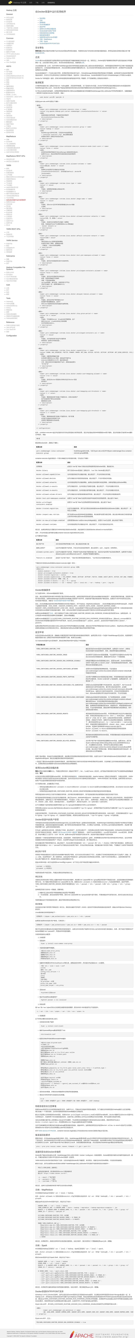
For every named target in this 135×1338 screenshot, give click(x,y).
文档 (43, 2)
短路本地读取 (10, 101)
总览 (7, 288)
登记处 (8, 206)
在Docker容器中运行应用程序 (16, 200)
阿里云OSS (10, 272)
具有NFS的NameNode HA (15, 78)
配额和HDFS (10, 92)
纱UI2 (8, 225)
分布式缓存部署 (11, 150)
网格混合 (9, 310)
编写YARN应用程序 (12, 193)
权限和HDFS (10, 90)
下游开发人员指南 (12, 28)
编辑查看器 (10, 86)
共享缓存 (9, 217)
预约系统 (9, 208)
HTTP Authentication (13, 54)
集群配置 (42, 22)
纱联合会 (9, 214)
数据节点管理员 (11, 128)
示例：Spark (44, 41)
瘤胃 (7, 312)
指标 (7, 331)
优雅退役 (9, 210)
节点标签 (9, 183)
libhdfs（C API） (11, 95)
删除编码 (9, 122)
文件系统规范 (10, 34)
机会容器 (9, 212)
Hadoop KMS (10, 58)
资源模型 (9, 181)
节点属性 (9, 185)
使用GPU (9, 219)
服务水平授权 (10, 52)
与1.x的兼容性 (11, 144)
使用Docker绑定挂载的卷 (48, 29)
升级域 (8, 126)
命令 (51, 611)
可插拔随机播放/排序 (13, 148)
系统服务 (9, 252)
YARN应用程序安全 (12, 196)
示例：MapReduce (46, 39)
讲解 (7, 139)
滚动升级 (9, 107)
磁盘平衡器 (10, 124)
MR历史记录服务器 (12, 161)
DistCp (8, 308)
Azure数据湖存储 (12, 279)
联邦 (7, 80)
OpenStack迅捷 (11, 281)
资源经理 (9, 234)
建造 (7, 294)
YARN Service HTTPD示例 (47, 1126)
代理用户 (9, 45)
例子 (7, 263)
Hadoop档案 (10, 303)
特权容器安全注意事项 (47, 33)
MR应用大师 (10, 159)
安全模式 (9, 50)
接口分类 (9, 32)
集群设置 (9, 19)
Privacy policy (10, 1333)
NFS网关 (9, 105)
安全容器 (9, 204)
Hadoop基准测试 (11, 318)
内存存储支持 (10, 118)
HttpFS (8, 99)
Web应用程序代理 (12, 187)
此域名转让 (51, 2)
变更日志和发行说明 (13, 325)
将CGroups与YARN (64, 829)
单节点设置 (10, 17)
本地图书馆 (10, 43)
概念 (7, 246)
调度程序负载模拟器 (13, 316)
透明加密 (9, 111)
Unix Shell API (11, 329)
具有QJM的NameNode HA (15, 76)
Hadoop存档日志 (11, 306)
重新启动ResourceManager (15, 177)
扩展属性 (9, 109)
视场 (7, 82)
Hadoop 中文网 (19, 3)
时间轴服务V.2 (11, 191)
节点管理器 (10, 198)
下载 (36, 2)
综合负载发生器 (11, 120)
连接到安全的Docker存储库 (48, 37)
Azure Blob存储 (11, 277)
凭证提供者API (11, 56)
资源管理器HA (11, 179)
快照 (7, 84)
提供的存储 (10, 132)
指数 (7, 259)
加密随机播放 (10, 146)
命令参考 (9, 22)
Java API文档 (10, 327)
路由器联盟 (10, 130)
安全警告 (42, 18)
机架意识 (9, 47)
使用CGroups (10, 202)
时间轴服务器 (10, 189)
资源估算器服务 (11, 314)
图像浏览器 (10, 88)
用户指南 (9, 71)
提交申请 (42, 27)
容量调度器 (10, 173)
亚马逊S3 (9, 274)
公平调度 (9, 175)
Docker (37, 60)
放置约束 (9, 223)
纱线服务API (10, 248)
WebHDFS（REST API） (14, 97)
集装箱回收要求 (45, 35)
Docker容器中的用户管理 (48, 31)
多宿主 (8, 113)
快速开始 (9, 243)
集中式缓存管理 (11, 103)
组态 (7, 292)
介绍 (7, 232)
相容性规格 (10, 26)
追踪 (7, 60)
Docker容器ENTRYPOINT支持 (50, 43)
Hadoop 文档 (11, 10)
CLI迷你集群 (10, 41)
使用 (75, 829)
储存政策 (9, 115)
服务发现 (9, 250)
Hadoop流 (9, 301)
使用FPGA (9, 221)
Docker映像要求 (45, 24)
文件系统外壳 (10, 24)
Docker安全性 (39, 53)
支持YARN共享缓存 (12, 152)
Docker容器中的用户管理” (62, 599)
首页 (30, 2)
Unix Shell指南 (11, 62)
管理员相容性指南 (12, 30)
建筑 (7, 69)
